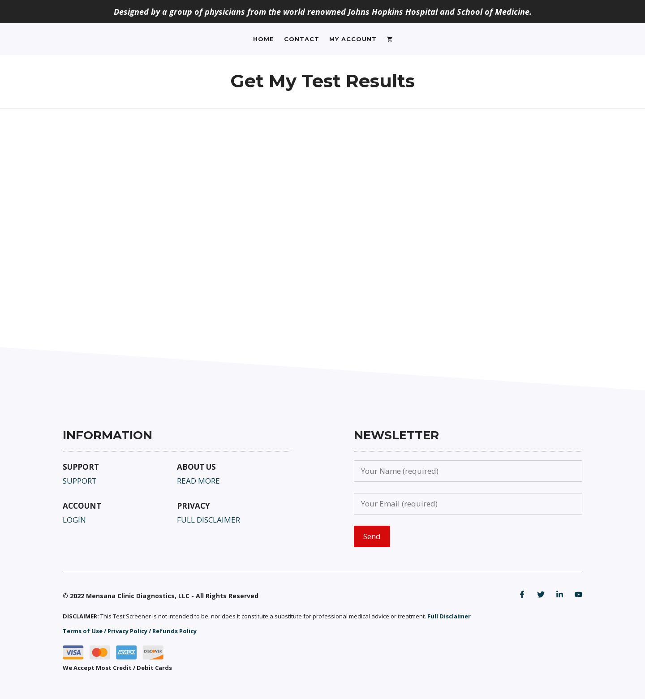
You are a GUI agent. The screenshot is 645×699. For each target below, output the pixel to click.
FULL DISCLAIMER (208, 520)
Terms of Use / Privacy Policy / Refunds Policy (130, 631)
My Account (353, 39)
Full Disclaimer (449, 616)
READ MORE (198, 481)
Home (263, 39)
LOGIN (74, 520)
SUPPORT (80, 481)
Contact (301, 39)
